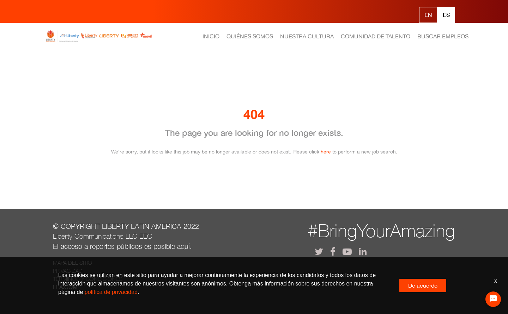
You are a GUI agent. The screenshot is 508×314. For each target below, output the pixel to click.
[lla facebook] (332, 251)
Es (446, 14)
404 (254, 114)
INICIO (210, 36)
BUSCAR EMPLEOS (442, 36)
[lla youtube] (347, 251)
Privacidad (68, 271)
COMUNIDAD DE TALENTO (375, 36)
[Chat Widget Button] (493, 299)
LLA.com (65, 287)
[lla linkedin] (363, 251)
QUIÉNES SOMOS (249, 36)
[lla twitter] (319, 251)
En (428, 14)
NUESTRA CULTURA (307, 36)
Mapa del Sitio (72, 262)
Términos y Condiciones (87, 279)
